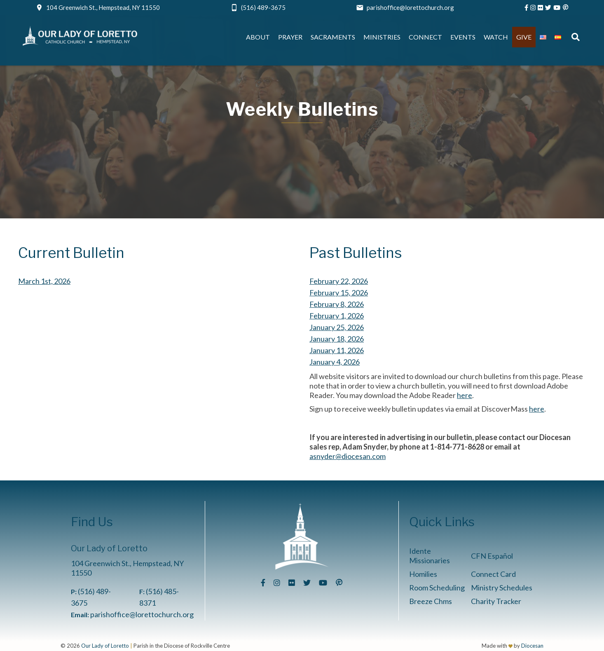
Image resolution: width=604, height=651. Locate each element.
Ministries (381, 37)
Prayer (290, 37)
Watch (496, 37)
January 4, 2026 (334, 361)
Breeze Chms (430, 601)
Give (523, 37)
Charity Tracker (496, 601)
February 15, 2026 (338, 292)
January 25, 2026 (336, 327)
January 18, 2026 (336, 338)
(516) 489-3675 (263, 7)
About (258, 37)
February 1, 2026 (336, 315)
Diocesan (532, 645)
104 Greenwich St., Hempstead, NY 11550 (103, 7)
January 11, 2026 (336, 350)
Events (462, 37)
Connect (425, 37)
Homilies (423, 573)
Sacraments (333, 37)
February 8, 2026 (336, 304)
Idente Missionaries (429, 555)
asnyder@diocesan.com (347, 456)
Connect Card (493, 573)
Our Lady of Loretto (105, 645)
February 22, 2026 (338, 281)
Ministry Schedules (501, 587)
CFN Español (492, 555)
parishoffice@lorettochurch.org (410, 7)
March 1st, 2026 (44, 281)
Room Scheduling (437, 587)
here (464, 395)
